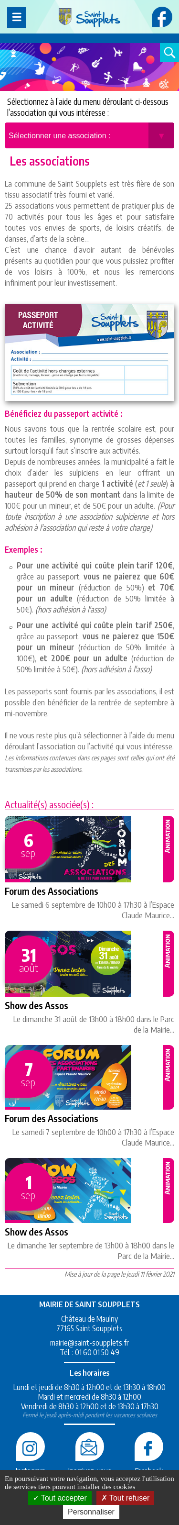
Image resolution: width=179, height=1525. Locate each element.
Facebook (149, 1466)
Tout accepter (60, 1498)
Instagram (30, 1466)
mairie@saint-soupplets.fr (89, 1342)
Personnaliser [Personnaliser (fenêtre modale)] (91, 1512)
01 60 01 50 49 (97, 1352)
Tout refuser (125, 1498)
